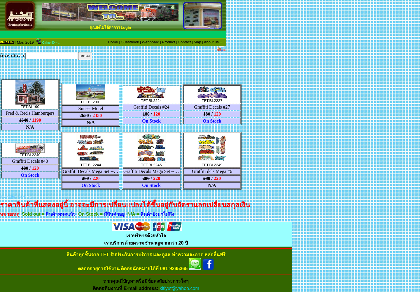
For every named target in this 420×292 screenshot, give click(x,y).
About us (211, 42)
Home (113, 42)
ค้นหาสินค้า (46, 55)
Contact (184, 42)
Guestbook (130, 42)
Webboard (150, 42)
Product (168, 42)
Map (197, 42)
